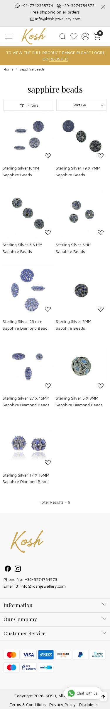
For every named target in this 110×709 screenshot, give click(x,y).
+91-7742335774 (37, 5)
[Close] (103, 7)
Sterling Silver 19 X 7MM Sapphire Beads (78, 171)
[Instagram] (17, 569)
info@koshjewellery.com (57, 18)
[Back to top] (103, 696)
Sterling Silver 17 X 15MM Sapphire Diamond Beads (26, 478)
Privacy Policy (62, 704)
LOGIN (98, 52)
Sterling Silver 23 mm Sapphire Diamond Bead (25, 324)
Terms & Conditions (28, 704)
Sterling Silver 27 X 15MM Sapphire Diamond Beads (26, 401)
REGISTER (58, 58)
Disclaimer (88, 704)
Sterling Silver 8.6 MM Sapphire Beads (23, 248)
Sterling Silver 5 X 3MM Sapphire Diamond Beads (79, 401)
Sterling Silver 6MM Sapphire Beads (73, 248)
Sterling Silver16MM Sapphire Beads (21, 171)
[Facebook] (8, 569)
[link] (62, 36)
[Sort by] (81, 105)
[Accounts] (85, 36)
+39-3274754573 (78, 5)
